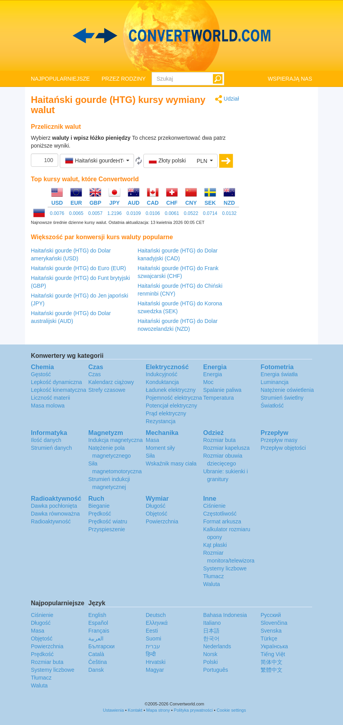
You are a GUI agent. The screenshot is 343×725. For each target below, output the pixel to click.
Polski (210, 662)
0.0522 (191, 213)
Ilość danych (46, 440)
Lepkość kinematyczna (58, 390)
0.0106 (153, 213)
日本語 (211, 631)
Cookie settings (231, 710)
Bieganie (99, 506)
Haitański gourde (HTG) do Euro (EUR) (78, 268)
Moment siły (160, 448)
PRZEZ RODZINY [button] (124, 79)
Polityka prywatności (193, 710)
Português (215, 670)
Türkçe (269, 638)
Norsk (210, 654)
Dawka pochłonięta (54, 506)
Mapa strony (158, 710)
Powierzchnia (162, 521)
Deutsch (156, 615)
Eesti (152, 631)
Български (101, 646)
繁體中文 (271, 670)
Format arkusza (222, 521)
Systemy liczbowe (225, 568)
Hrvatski (156, 662)
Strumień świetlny (282, 398)
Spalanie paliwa (222, 390)
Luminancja (275, 382)
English (97, 615)
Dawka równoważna (55, 513)
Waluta (211, 584)
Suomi (153, 638)
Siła (150, 456)
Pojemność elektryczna (174, 398)
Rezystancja (160, 421)
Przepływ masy (279, 440)
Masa (152, 440)
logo (171, 35)
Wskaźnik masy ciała (171, 463)
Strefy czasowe (106, 390)
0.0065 (76, 213)
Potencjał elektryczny (171, 405)
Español (98, 623)
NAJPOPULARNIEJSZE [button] (60, 79)
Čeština (97, 662)
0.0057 (95, 213)
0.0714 (210, 213)
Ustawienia (113, 710)
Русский (271, 615)
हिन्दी (151, 654)
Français (98, 631)
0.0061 (172, 213)
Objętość (156, 513)
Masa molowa (47, 405)
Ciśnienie (214, 506)
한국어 (211, 638)
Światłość (272, 405)
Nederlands (217, 646)
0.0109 (134, 213)
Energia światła (279, 374)
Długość (156, 506)
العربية (96, 638)
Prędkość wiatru (107, 521)
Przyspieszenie (106, 529)
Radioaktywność (51, 521)
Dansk (96, 670)
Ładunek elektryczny (171, 390)
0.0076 (57, 213)
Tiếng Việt (273, 654)
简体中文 (271, 662)
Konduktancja (162, 382)
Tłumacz (213, 576)
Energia (212, 374)
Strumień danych (51, 448)
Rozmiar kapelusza (226, 448)
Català (96, 654)
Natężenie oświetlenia (287, 390)
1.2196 (114, 213)
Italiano (212, 623)
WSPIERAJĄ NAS (290, 79)
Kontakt (135, 710)
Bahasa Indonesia (225, 615)
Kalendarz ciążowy (111, 382)
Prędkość (99, 513)
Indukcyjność (161, 374)
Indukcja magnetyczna (115, 440)
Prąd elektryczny (166, 413)
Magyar (155, 670)
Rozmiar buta (219, 440)
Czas (94, 374)
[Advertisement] (282, 212)
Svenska (271, 631)
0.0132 (229, 213)
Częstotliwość (220, 513)
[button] (97, 161)
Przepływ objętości (283, 448)
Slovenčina (274, 623)
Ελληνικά (157, 623)
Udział (227, 99)
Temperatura (218, 398)
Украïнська (274, 646)
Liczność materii (50, 398)
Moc (208, 382)
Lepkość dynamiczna (56, 382)
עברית (153, 646)
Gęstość (41, 374)
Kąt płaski (215, 545)
